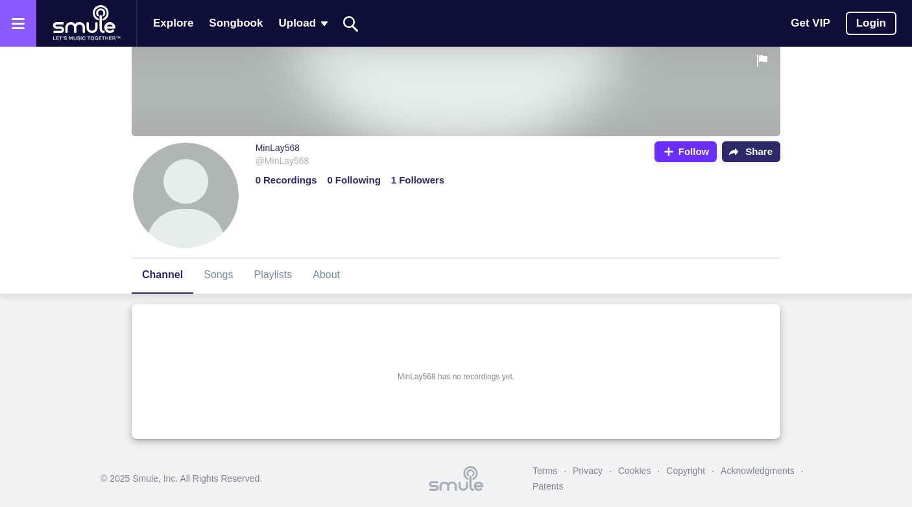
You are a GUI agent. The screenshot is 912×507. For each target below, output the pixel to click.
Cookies (634, 471)
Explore (173, 23)
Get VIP (810, 23)
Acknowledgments (758, 471)
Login (871, 23)
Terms (545, 471)
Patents (548, 486)
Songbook (236, 23)
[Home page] (86, 23)
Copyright (685, 471)
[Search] (351, 23)
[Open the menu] (18, 23)
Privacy (588, 471)
